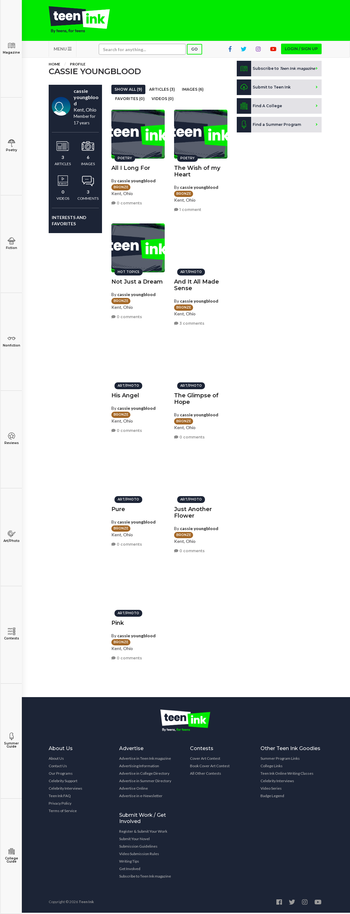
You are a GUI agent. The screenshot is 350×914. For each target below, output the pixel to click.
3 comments (189, 322)
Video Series (271, 789)
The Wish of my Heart (197, 170)
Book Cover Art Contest (210, 767)
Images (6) (193, 90)
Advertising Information (139, 767)
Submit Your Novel (134, 840)
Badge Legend (272, 797)
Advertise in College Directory (144, 774)
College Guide (11, 856)
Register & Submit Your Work (143, 832)
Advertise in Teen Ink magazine (145, 759)
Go (194, 50)
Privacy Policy (60, 804)
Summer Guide (11, 741)
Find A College (259, 107)
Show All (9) (128, 90)
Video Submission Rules (139, 855)
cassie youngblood (136, 179)
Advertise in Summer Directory (145, 782)
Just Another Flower (193, 511)
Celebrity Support (63, 782)
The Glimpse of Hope (196, 397)
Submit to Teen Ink (264, 88)
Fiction (11, 243)
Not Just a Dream (137, 280)
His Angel (125, 394)
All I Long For (130, 167)
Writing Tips (129, 862)
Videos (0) (163, 100)
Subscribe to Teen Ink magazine (145, 877)
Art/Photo (11, 536)
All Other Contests (205, 774)
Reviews (11, 438)
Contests (11, 634)
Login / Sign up (301, 50)
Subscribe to (276, 70)
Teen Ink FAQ (60, 797)
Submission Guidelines (138, 847)
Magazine (11, 48)
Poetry (11, 145)
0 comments (126, 202)
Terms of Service (63, 812)
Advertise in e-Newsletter (141, 797)
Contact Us (58, 767)
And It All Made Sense (196, 284)
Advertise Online (133, 789)
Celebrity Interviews (65, 789)
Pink (117, 622)
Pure (118, 508)
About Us (56, 759)
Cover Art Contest (205, 759)
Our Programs (61, 774)
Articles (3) (162, 90)
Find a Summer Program (269, 126)
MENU (62, 50)
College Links (271, 767)
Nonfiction (11, 341)
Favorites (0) (130, 100)
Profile (77, 65)
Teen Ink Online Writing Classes (287, 774)
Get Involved (129, 870)
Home (54, 65)
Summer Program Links (280, 759)
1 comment (187, 209)
